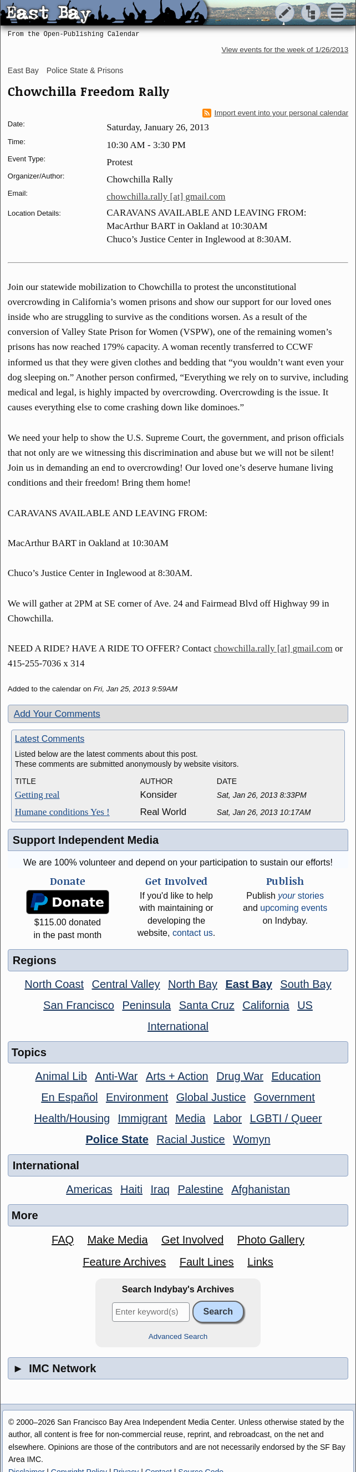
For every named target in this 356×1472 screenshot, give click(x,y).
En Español (69, 1097)
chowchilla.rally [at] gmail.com (165, 196)
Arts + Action (177, 1076)
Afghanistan (260, 1189)
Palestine (200, 1189)
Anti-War (116, 1076)
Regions (35, 960)
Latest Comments (49, 738)
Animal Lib (61, 1076)
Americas (89, 1189)
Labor (227, 1118)
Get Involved (192, 1240)
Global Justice (211, 1097)
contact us (192, 933)
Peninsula (146, 1005)
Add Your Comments (57, 714)
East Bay (23, 70)
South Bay (305, 984)
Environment (137, 1097)
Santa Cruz (207, 1005)
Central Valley (126, 984)
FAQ (63, 1240)
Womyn (251, 1139)
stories (301, 895)
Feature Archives (124, 1262)
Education (296, 1076)
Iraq (159, 1189)
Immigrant (142, 1118)
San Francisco (78, 1005)
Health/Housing (72, 1118)
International (178, 1026)
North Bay (192, 984)
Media (190, 1118)
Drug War (239, 1076)
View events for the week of (285, 49)
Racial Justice (190, 1139)
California (265, 1005)
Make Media (118, 1240)
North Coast (54, 984)
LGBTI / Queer (286, 1118)
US (305, 1005)
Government (284, 1097)
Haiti (131, 1189)
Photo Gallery (270, 1240)
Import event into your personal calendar (275, 113)
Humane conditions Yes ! (62, 812)
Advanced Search (178, 1336)
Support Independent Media (86, 840)
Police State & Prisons (85, 70)
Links (260, 1262)
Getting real (37, 795)
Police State (116, 1139)
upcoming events (293, 908)
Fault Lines (207, 1262)
